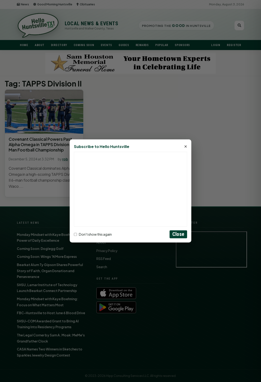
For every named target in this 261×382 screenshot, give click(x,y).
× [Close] (185, 146)
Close (178, 234)
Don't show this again (93, 234)
